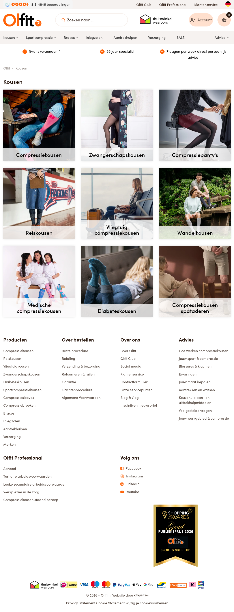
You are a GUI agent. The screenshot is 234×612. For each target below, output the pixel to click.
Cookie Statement (110, 603)
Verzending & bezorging (81, 367)
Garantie (69, 382)
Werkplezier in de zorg (21, 492)
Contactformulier (134, 382)
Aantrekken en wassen (197, 390)
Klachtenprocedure (77, 390)
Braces (8, 413)
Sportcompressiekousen (22, 390)
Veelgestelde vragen (195, 411)
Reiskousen (12, 359)
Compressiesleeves (18, 398)
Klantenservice (206, 4)
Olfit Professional (173, 4)
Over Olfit (128, 351)
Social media (130, 367)
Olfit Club (144, 4)
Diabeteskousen (16, 382)
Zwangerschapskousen (21, 375)
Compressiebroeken (19, 406)
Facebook (130, 469)
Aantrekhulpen (15, 429)
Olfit (6, 69)
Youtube (129, 492)
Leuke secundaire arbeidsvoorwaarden (34, 484)
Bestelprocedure (75, 351)
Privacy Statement (80, 603)
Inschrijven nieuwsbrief (138, 406)
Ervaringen (188, 375)
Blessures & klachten (195, 367)
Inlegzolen (11, 421)
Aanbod (9, 469)
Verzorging (12, 437)
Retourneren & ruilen (78, 375)
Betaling (68, 359)
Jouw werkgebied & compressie (204, 419)
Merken (9, 445)
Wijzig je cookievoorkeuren (146, 603)
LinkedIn (129, 484)
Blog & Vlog (129, 398)
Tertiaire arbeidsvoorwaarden (27, 477)
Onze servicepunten (136, 390)
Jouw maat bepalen (194, 382)
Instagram (131, 477)
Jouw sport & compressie (198, 359)
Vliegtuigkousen (16, 367)
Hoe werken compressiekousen (203, 351)
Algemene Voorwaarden (81, 398)
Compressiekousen (18, 351)
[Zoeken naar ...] (63, 20)
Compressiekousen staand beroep (30, 500)
